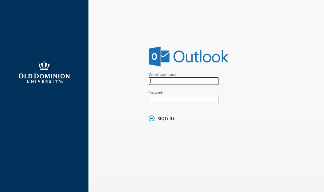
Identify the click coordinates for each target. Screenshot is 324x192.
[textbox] (183, 81)
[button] (163, 118)
